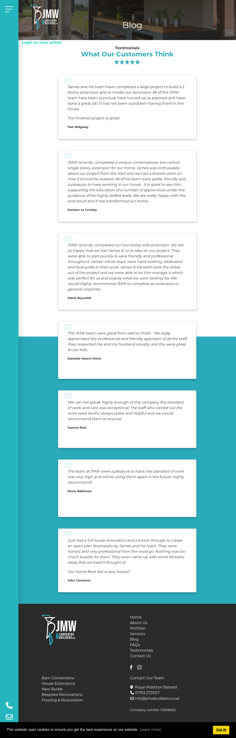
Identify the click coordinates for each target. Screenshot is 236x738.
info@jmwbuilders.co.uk (157, 699)
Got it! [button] (221, 730)
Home (136, 617)
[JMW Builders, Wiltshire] (44, 17)
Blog (134, 640)
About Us (138, 623)
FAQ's (135, 645)
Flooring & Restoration (62, 700)
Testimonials (141, 651)
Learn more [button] (150, 730)
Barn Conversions (58, 678)
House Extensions (58, 684)
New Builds (52, 689)
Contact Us (140, 656)
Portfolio (137, 628)
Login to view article (42, 43)
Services (137, 634)
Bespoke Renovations (62, 695)
